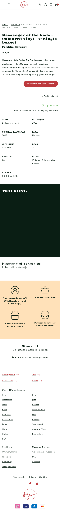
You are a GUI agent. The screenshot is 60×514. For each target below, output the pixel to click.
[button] (49, 96)
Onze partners (9, 467)
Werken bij (7, 462)
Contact (36, 462)
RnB (4, 439)
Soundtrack (37, 424)
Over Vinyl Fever (9, 452)
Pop (4, 395)
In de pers (6, 457)
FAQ (34, 457)
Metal (4, 429)
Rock (4, 410)
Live (34, 415)
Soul (34, 395)
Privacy (32, 477)
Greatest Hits (38, 410)
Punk (4, 424)
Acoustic (6, 415)
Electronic (7, 400)
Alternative (7, 420)
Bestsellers (37, 434)
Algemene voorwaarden (43, 452)
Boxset (35, 405)
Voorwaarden (19, 477)
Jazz (34, 400)
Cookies (43, 477)
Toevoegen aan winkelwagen (40, 84)
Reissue (35, 420)
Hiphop (5, 434)
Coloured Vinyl (39, 429)
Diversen (15, 25)
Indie (4, 405)
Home (5, 25)
